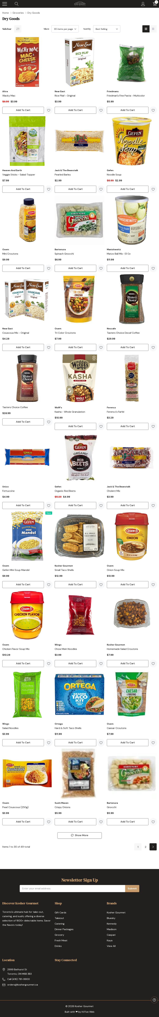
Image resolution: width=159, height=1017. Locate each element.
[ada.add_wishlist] (48, 110)
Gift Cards (60, 912)
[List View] (153, 28)
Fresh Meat (61, 940)
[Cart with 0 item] (155, 4)
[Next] (153, 846)
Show (46, 29)
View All (111, 946)
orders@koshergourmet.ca (22, 984)
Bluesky (111, 918)
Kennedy (112, 923)
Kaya (109, 940)
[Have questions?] (154, 1000)
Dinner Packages (64, 929)
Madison (111, 929)
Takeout (59, 918)
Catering (59, 923)
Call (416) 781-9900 (18, 979)
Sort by (87, 29)
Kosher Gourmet (116, 912)
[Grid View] (146, 28)
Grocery (59, 934)
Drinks (58, 946)
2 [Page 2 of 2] (145, 847)
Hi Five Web (88, 1011)
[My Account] (143, 4)
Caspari (111, 934)
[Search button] (17, 4)
